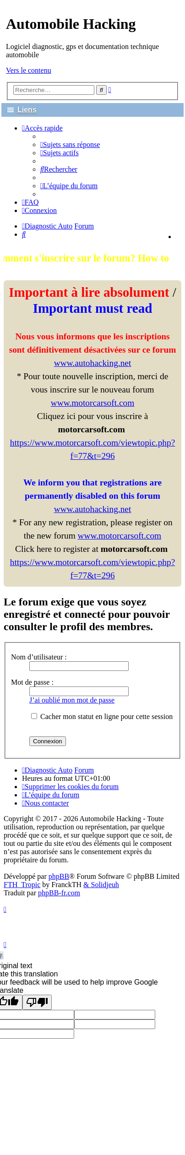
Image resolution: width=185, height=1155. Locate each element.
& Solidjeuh (101, 884)
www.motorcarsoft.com (93, 403)
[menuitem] (70, 144)
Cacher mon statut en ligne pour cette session (102, 716)
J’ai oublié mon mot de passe (71, 700)
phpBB (59, 876)
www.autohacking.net (92, 363)
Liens (27, 110)
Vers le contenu (28, 70)
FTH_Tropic (22, 884)
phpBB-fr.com (59, 893)
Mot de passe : (32, 682)
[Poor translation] (37, 1002)
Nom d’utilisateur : (39, 657)
